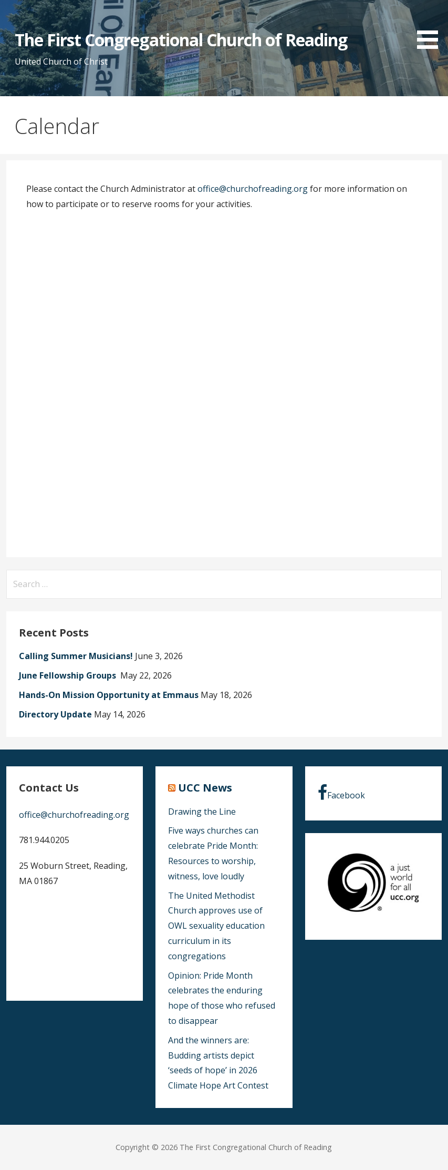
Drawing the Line (202, 811)
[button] (431, 26)
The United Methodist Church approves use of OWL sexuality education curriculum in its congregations (216, 926)
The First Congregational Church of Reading (181, 39)
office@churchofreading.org (252, 188)
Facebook (341, 792)
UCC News (205, 788)
